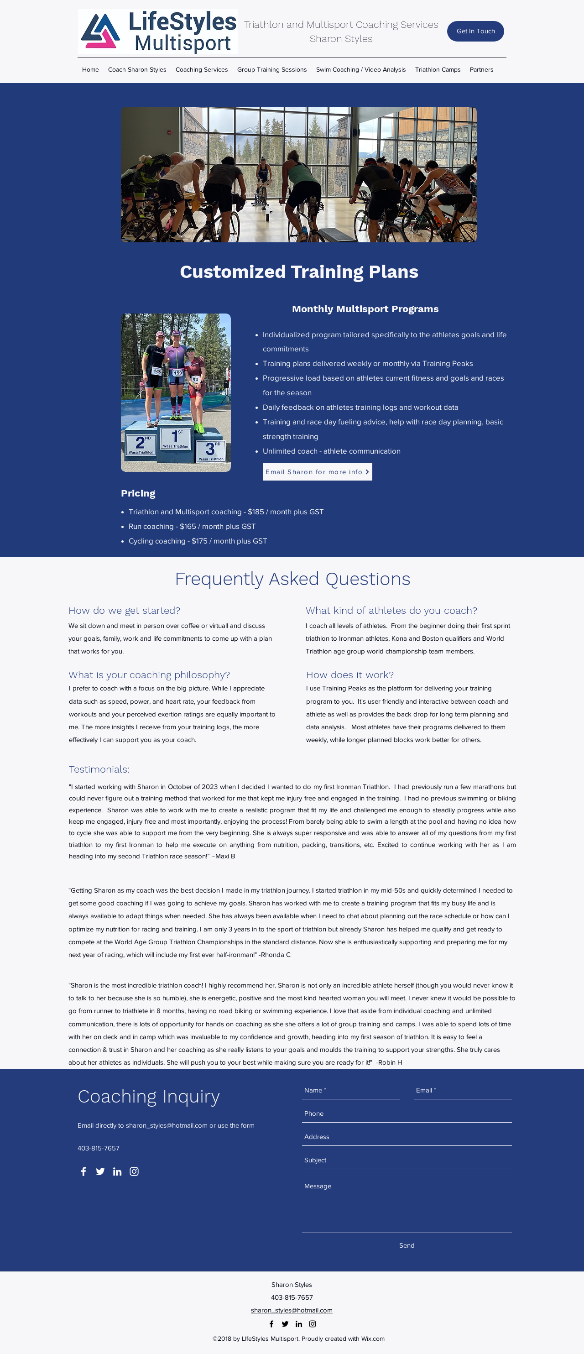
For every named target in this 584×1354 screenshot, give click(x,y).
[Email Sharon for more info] (318, 472)
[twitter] (100, 1171)
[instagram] (134, 1171)
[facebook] (83, 1171)
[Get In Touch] (475, 31)
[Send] (407, 1245)
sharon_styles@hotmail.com (167, 1125)
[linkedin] (117, 1171)
